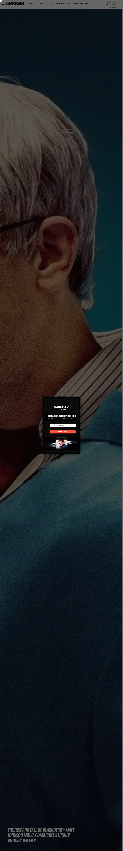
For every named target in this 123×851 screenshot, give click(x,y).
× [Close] (1, 1)
